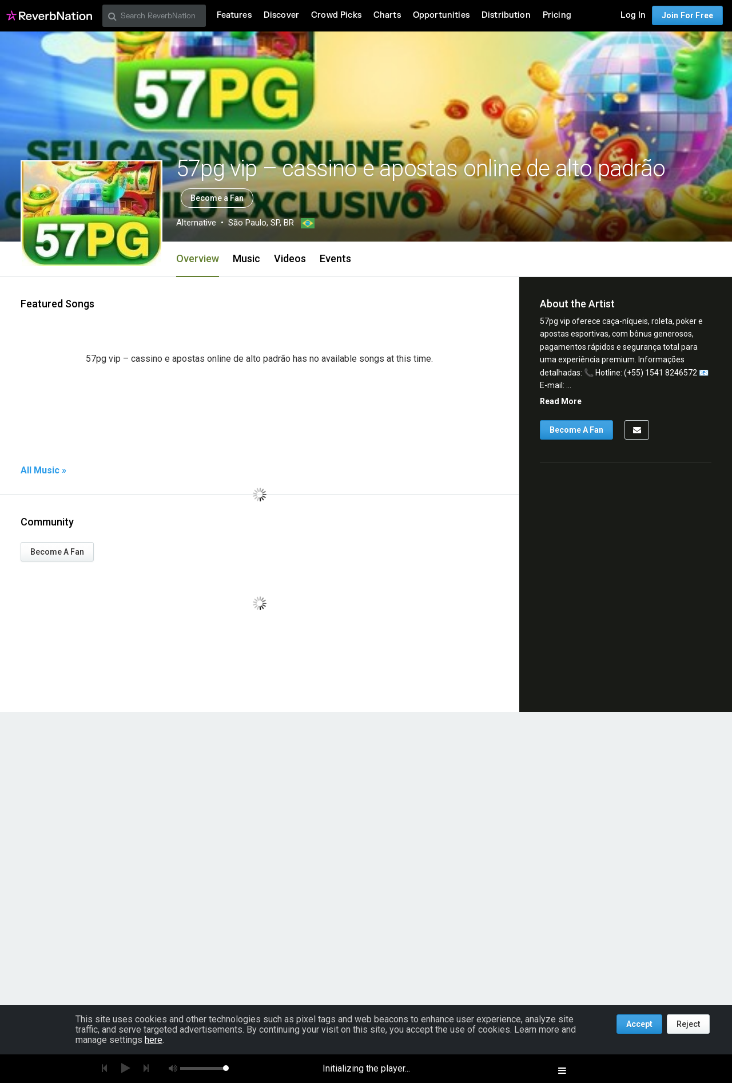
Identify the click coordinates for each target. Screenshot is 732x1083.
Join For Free (687, 15)
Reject (688, 1024)
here (153, 1039)
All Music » (43, 470)
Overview (197, 258)
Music (246, 258)
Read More (561, 401)
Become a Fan (217, 198)
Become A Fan (57, 551)
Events (335, 258)
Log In (633, 15)
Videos (290, 258)
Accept (639, 1024)
